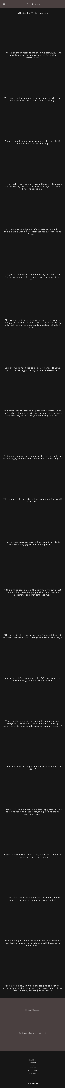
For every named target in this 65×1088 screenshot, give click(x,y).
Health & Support (32, 1010)
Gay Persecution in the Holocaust (32, 1033)
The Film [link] (32, 1060)
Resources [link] (32, 1062)
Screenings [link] (32, 1070)
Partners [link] (32, 1068)
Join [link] (32, 1065)
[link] (32, 4)
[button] (6, 4)
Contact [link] (32, 1073)
